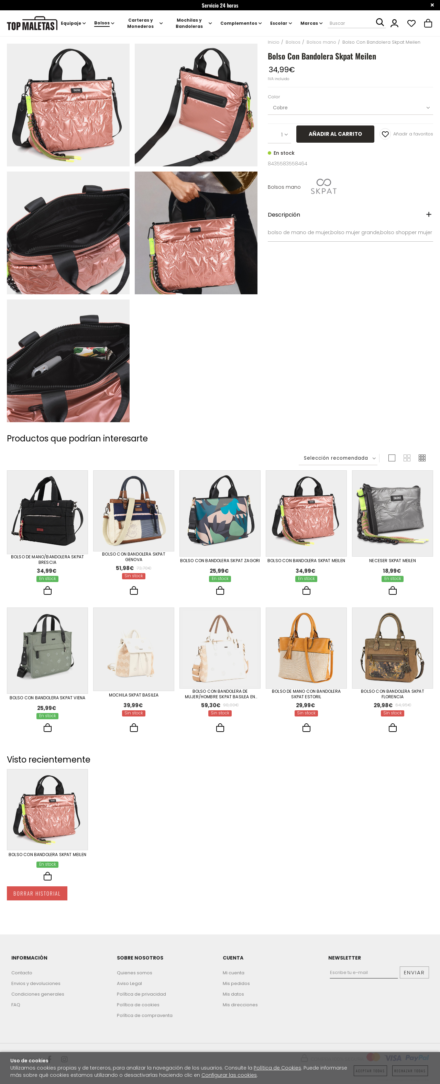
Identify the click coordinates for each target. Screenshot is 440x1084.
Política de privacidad (141, 994)
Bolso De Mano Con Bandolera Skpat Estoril (306, 695)
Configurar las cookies (229, 1075)
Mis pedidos (236, 983)
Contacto (21, 973)
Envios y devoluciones (35, 983)
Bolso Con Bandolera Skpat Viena (48, 698)
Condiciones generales (37, 994)
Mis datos (233, 994)
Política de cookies (138, 1004)
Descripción (284, 215)
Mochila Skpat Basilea (134, 695)
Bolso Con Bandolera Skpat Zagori (220, 560)
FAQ (15, 1004)
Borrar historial (37, 898)
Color (274, 97)
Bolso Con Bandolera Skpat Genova (133, 556)
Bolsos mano (284, 187)
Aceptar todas (370, 1070)
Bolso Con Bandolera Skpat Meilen (306, 560)
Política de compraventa (145, 1015)
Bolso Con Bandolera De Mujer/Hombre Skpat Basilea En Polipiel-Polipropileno (220, 695)
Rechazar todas (410, 1070)
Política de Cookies (277, 1067)
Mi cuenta (233, 973)
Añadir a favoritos (406, 134)
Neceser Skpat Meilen (392, 560)
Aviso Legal (129, 983)
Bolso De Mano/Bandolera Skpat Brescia (47, 559)
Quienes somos (134, 973)
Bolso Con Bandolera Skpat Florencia (392, 695)
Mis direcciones (240, 1004)
